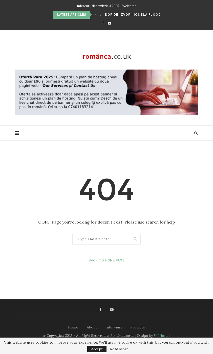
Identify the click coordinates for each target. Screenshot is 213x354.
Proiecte (137, 327)
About (92, 327)
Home (73, 327)
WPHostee (162, 335)
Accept (97, 349)
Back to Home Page (106, 260)
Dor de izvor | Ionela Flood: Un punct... (145, 14)
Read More (119, 349)
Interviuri (113, 327)
